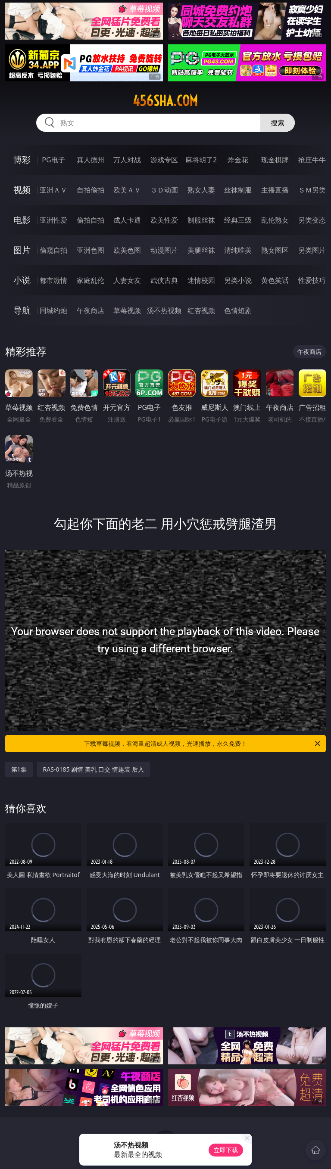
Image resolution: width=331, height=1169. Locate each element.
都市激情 (53, 280)
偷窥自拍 (53, 250)
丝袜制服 (238, 190)
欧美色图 (127, 250)
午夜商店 (90, 310)
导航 (22, 310)
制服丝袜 (201, 220)
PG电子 (53, 159)
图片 (22, 250)
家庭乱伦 (90, 280)
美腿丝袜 (201, 250)
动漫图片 (164, 250)
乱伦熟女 (275, 220)
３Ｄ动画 (164, 190)
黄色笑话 (275, 280)
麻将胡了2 (201, 159)
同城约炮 (53, 310)
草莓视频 (127, 310)
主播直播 (275, 190)
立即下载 (226, 1150)
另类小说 (238, 280)
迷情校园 (201, 280)
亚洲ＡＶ (53, 190)
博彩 (22, 159)
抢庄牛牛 (312, 159)
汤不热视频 (164, 310)
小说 (22, 280)
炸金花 (238, 159)
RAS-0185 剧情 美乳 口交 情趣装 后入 (93, 769)
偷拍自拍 (90, 220)
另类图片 (312, 250)
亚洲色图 (90, 250)
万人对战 (127, 159)
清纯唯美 (238, 250)
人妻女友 (127, 280)
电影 (22, 220)
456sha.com (165, 100)
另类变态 (312, 220)
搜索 (277, 122)
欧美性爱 (164, 220)
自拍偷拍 (90, 190)
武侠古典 (164, 280)
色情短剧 (238, 310)
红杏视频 (201, 310)
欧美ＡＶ (127, 190)
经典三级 (238, 220)
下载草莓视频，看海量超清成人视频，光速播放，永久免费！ (203, 743)
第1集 (19, 769)
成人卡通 (127, 220)
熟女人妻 (201, 190)
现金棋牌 (275, 159)
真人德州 (90, 159)
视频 (22, 189)
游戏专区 (164, 159)
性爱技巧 (312, 280)
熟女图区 (275, 250)
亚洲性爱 (53, 220)
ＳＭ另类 (312, 190)
